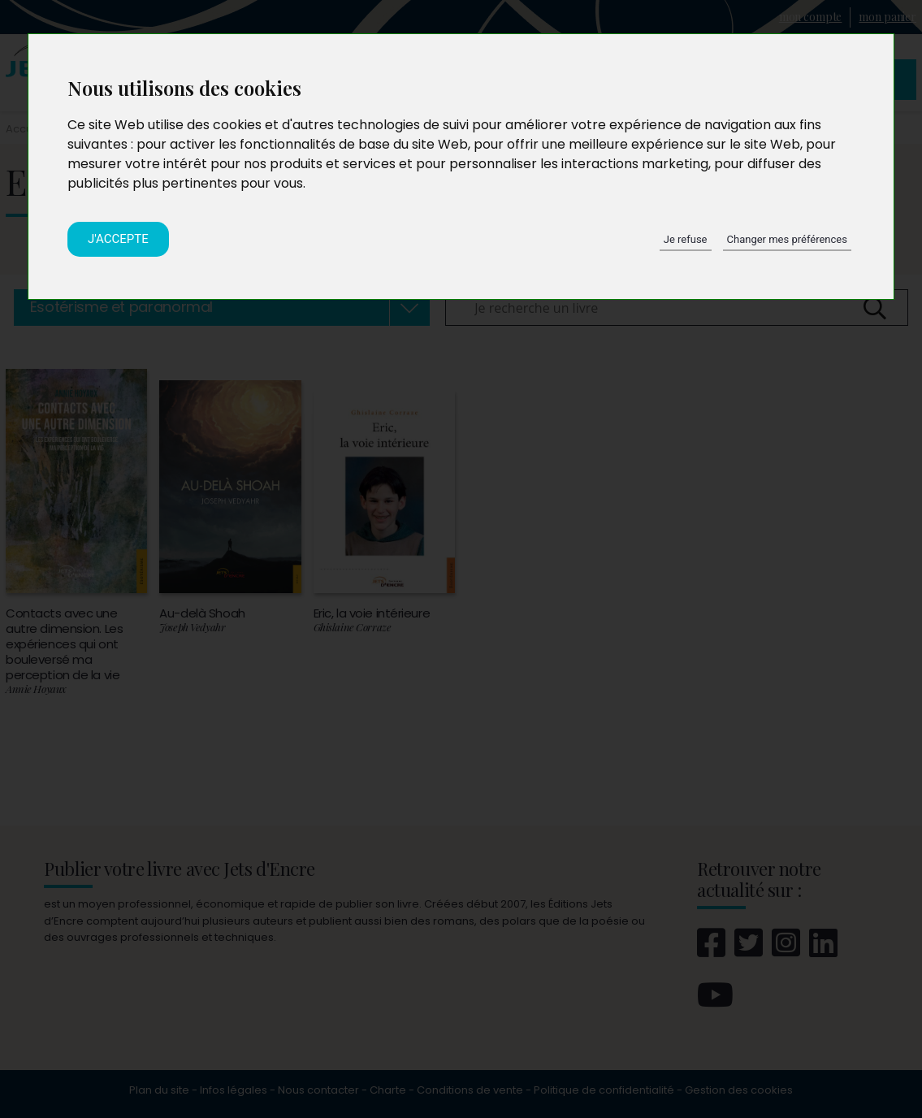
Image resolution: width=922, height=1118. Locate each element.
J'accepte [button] (118, 239)
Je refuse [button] (686, 239)
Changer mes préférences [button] (787, 239)
